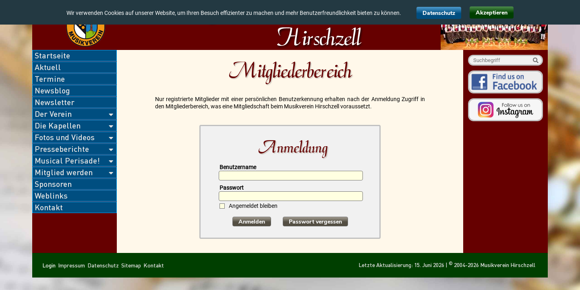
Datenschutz (439, 13)
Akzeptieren (492, 13)
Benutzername (238, 167)
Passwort (232, 188)
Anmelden (251, 222)
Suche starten (535, 60)
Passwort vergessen (315, 222)
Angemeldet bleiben (253, 206)
